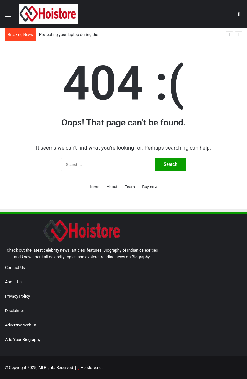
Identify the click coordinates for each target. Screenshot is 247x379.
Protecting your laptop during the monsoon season (85, 34)
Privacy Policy (17, 296)
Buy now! (150, 186)
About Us (13, 281)
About (112, 186)
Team (130, 186)
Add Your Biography (23, 339)
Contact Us (15, 267)
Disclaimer (14, 310)
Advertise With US (21, 325)
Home (93, 186)
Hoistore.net (91, 367)
